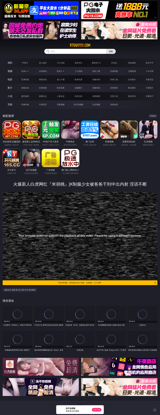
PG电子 (25, 62)
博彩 (10, 62)
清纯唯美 (114, 88)
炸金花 (114, 62)
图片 (10, 87)
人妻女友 (61, 96)
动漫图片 (78, 88)
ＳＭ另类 (149, 71)
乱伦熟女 (132, 79)
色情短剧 (114, 104)
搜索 (111, 51)
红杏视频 (96, 104)
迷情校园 (96, 96)
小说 (10, 96)
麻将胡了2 (96, 62)
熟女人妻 (96, 71)
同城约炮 (25, 104)
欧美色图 (61, 88)
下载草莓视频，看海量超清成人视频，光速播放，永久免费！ (107, 282)
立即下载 (96, 410)
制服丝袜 (96, 79)
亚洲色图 (43, 88)
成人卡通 (61, 79)
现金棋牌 (132, 62)
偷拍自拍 (43, 79)
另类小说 (114, 96)
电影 (10, 79)
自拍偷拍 (43, 71)
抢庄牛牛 (149, 62)
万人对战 (61, 62)
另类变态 (149, 79)
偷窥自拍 (25, 88)
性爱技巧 (149, 96)
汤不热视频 (78, 104)
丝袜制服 (114, 71)
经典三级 (114, 79)
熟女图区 (132, 88)
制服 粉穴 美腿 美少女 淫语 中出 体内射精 (19, 290)
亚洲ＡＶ (25, 71)
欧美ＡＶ (61, 71)
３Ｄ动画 (78, 71)
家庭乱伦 (43, 96)
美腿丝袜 (96, 88)
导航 (10, 104)
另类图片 (149, 88)
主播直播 (132, 71)
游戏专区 (78, 62)
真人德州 (43, 62)
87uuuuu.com (80, 45)
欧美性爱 (78, 79)
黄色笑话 (132, 96)
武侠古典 (78, 96)
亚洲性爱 (25, 79)
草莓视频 (61, 104)
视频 (10, 71)
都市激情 (25, 96)
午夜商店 (43, 104)
